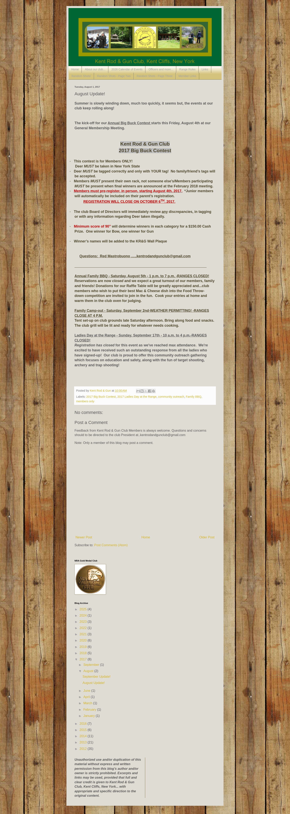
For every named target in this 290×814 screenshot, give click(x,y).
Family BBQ (193, 396)
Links (205, 69)
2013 (84, 742)
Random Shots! (81, 76)
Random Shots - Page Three (155, 76)
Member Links (187, 76)
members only (85, 401)
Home (75, 69)
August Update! (94, 683)
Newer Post (84, 537)
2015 (84, 730)
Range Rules (187, 69)
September (91, 664)
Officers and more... (160, 69)
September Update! (97, 676)
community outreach (171, 396)
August (88, 671)
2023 (84, 621)
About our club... (95, 69)
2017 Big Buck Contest (101, 396)
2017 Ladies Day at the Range (136, 396)
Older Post (206, 537)
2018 (84, 653)
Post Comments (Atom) (111, 545)
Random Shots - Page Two (114, 76)
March (88, 703)
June (87, 690)
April (87, 697)
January (89, 716)
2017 (84, 659)
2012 (84, 748)
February (90, 709)
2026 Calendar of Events (126, 69)
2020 (84, 640)
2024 (84, 615)
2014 (84, 736)
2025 (84, 609)
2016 (84, 723)
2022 (84, 628)
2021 (84, 634)
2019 (84, 647)
